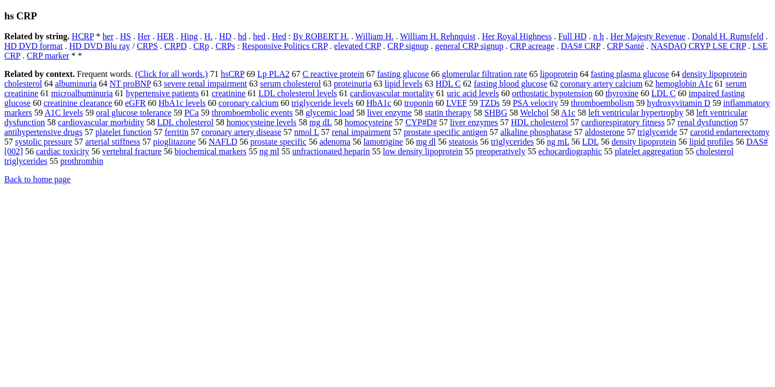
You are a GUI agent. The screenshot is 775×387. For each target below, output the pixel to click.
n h (598, 36)
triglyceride (657, 132)
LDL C (663, 93)
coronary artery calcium (601, 83)
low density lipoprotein (422, 151)
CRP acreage (532, 46)
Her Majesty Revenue (648, 36)
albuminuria (75, 83)
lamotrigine (383, 141)
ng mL (558, 141)
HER (165, 36)
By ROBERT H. (321, 36)
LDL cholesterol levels (297, 93)
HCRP (83, 36)
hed (259, 36)
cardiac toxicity (62, 151)
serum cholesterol (290, 83)
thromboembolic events (252, 112)
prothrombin (81, 161)
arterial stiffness (112, 141)
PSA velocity (535, 103)
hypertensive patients (162, 93)
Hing (189, 36)
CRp (201, 46)
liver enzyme (389, 112)
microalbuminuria (82, 93)
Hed (279, 36)
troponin (418, 103)
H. (208, 36)
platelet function (123, 132)
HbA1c (379, 103)
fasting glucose (403, 73)
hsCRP (232, 73)
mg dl (426, 141)
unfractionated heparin (331, 151)
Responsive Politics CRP (284, 46)
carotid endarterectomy (730, 132)
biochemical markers (210, 151)
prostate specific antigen (446, 132)
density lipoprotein (643, 141)
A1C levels (64, 112)
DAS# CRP (581, 46)
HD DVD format (33, 46)
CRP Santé (625, 46)
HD (225, 36)
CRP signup (408, 46)
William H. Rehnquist (437, 36)
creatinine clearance (78, 103)
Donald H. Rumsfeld (728, 36)
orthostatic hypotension (552, 93)
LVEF (456, 103)
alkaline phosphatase (536, 132)
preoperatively (500, 151)
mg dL (320, 122)
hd (242, 36)
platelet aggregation (649, 151)
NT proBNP (130, 83)
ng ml (269, 151)
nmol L (306, 132)
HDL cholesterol (539, 122)
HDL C (448, 83)
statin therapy (448, 112)
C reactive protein (333, 73)
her (108, 36)
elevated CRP (357, 46)
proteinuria (352, 83)
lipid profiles (711, 141)
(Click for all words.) (171, 73)
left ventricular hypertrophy (636, 112)
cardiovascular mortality (392, 93)
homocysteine (368, 122)
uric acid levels (473, 93)
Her (143, 36)
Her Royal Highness (517, 36)
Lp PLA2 (273, 73)
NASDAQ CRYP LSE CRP (698, 46)
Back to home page (37, 179)
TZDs (489, 103)
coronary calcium (249, 103)
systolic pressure (43, 141)
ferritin (176, 132)
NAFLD (223, 141)
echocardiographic (570, 151)
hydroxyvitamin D (678, 103)
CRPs (225, 46)
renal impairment (361, 132)
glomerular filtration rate (484, 73)
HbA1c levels (182, 103)
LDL (590, 141)
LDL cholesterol (185, 122)
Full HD (572, 36)
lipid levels (404, 83)
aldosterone (605, 132)
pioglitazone (174, 141)
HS (125, 36)
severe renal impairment (205, 83)
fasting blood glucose (510, 83)
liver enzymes (474, 122)
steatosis (463, 141)
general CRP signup (469, 46)
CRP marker (48, 55)
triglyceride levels (323, 103)
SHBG (496, 112)
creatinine (228, 93)
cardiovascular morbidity (101, 122)
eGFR (135, 103)
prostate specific (278, 141)
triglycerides (512, 141)
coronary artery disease (241, 132)
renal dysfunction (708, 122)
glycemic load (330, 112)
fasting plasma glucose (629, 73)
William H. (374, 36)
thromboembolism (602, 103)
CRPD (175, 46)
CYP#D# (421, 122)
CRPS (147, 46)
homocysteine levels (262, 122)
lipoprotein (558, 73)
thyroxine (621, 93)
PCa (192, 112)
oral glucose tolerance (133, 112)
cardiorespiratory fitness (623, 122)
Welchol (534, 112)
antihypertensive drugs (43, 132)
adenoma (334, 141)
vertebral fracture (132, 151)
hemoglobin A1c (684, 83)
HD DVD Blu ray (99, 46)
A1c (568, 112)
